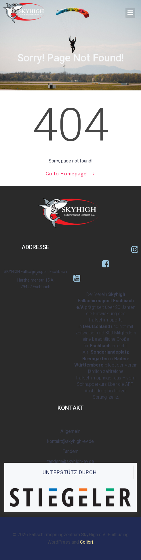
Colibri (86, 542)
